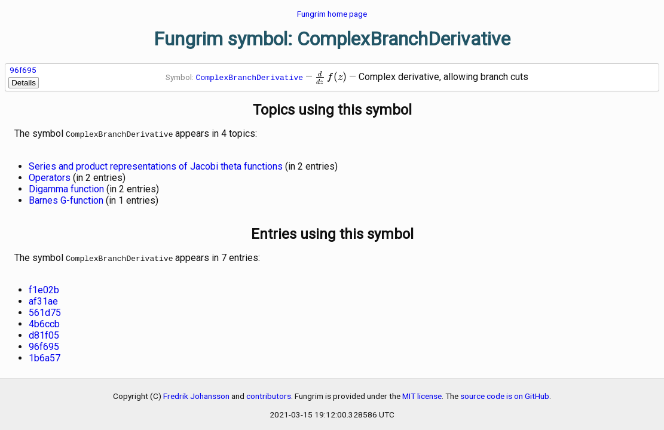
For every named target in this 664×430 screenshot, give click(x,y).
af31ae (43, 299)
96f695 (23, 70)
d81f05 (44, 333)
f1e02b (44, 287)
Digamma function (66, 188)
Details (23, 82)
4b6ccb (44, 321)
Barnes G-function (66, 199)
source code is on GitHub (504, 393)
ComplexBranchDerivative (249, 77)
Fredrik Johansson (196, 393)
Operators (50, 176)
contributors (268, 393)
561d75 (45, 310)
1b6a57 (44, 355)
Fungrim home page (332, 14)
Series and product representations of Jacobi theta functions (156, 165)
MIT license (422, 393)
